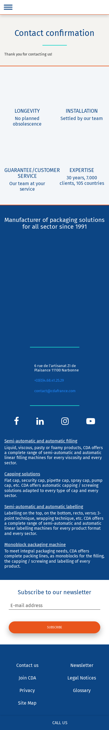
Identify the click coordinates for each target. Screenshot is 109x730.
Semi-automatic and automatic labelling (43, 506)
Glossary (82, 690)
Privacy (27, 690)
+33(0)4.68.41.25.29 (49, 380)
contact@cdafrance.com (55, 391)
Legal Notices (81, 678)
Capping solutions (22, 474)
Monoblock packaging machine (35, 544)
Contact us (27, 665)
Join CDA (27, 678)
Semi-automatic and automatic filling (40, 441)
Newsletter (81, 665)
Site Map (27, 703)
